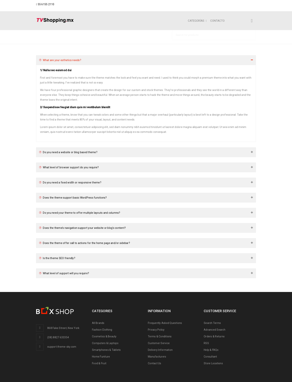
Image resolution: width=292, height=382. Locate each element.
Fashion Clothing (102, 329)
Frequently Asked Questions (165, 322)
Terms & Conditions (160, 336)
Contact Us (154, 363)
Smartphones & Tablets (106, 349)
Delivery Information (160, 349)
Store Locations (213, 363)
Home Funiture (101, 356)
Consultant (210, 356)
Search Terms (212, 322)
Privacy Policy (156, 329)
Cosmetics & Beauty (104, 336)
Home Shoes (202, 37)
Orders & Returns (214, 336)
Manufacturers (157, 356)
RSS (206, 343)
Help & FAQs (211, 349)
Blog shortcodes (231, 37)
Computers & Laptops (105, 343)
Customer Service (159, 343)
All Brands (98, 322)
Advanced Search (214, 329)
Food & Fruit (99, 363)
